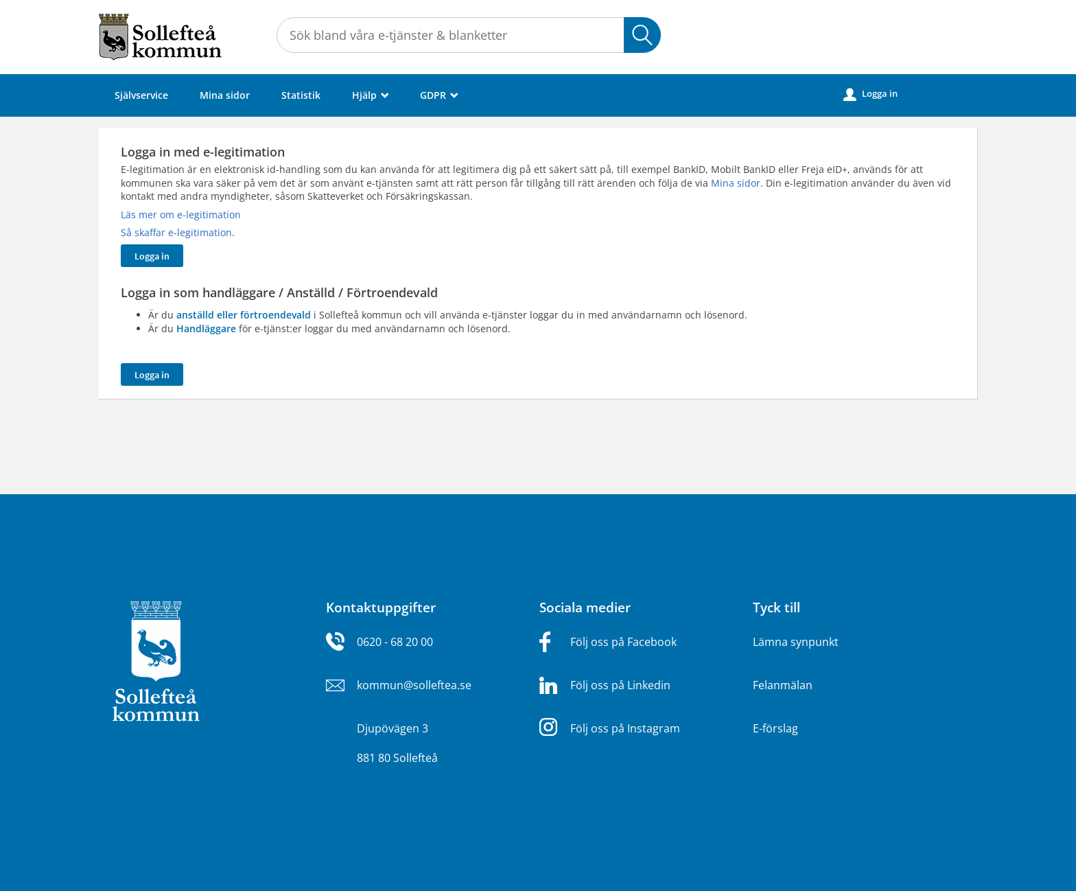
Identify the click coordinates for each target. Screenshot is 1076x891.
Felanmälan (782, 685)
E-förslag (775, 728)
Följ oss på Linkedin (620, 685)
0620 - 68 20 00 (395, 641)
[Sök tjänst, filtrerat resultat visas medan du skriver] (469, 35)
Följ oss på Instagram (625, 728)
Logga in (870, 94)
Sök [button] (642, 35)
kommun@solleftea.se (414, 685)
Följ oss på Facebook (623, 641)
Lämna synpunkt (796, 641)
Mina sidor (225, 95)
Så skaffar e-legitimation (176, 232)
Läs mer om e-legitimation (181, 214)
